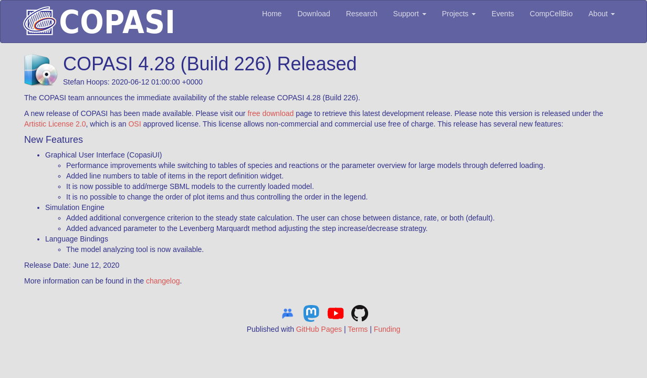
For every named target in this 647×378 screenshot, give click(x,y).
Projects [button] (459, 13)
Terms (358, 329)
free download (270, 113)
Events (503, 13)
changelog (163, 281)
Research (362, 13)
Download (313, 13)
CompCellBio (551, 13)
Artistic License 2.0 (55, 124)
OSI (134, 124)
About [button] (602, 13)
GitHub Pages (319, 329)
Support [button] (409, 13)
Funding (387, 329)
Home (271, 13)
